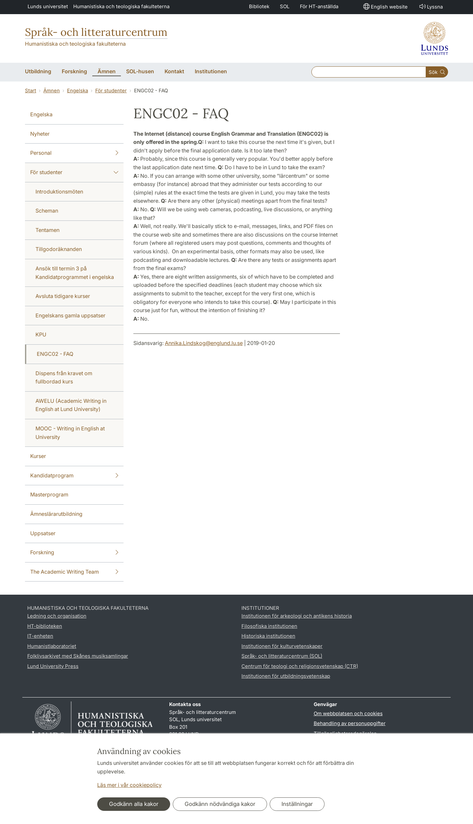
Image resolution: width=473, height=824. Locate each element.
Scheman (46, 210)
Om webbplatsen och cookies (348, 713)
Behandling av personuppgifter (350, 723)
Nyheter (40, 133)
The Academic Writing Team (74, 572)
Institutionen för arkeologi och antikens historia (296, 616)
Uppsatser (43, 533)
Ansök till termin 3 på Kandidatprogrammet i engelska (74, 272)
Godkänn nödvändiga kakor (220, 804)
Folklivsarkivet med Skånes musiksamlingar (77, 656)
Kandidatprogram (74, 475)
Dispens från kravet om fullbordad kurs (63, 377)
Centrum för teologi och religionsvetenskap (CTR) (299, 666)
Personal (74, 153)
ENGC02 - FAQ (55, 354)
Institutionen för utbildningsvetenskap (285, 676)
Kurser (38, 456)
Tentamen (47, 230)
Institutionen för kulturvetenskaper (282, 646)
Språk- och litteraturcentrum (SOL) (281, 656)
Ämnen (51, 90)
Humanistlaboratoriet (51, 646)
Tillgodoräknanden (58, 249)
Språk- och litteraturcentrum (96, 32)
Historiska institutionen (268, 636)
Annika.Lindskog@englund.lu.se (204, 343)
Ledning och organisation (56, 616)
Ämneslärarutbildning (56, 514)
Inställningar (297, 804)
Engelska (77, 90)
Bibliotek (259, 6)
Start (30, 90)
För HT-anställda (319, 6)
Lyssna (430, 6)
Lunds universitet (48, 6)
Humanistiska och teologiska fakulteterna (121, 6)
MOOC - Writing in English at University (70, 432)
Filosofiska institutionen (269, 626)
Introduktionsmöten (59, 191)
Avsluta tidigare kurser (62, 296)
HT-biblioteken (44, 626)
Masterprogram (49, 494)
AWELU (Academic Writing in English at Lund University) (70, 405)
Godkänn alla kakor (133, 804)
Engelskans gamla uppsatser (70, 315)
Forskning (74, 552)
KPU (40, 334)
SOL (284, 6)
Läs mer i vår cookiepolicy (129, 785)
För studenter (111, 90)
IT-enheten (40, 636)
